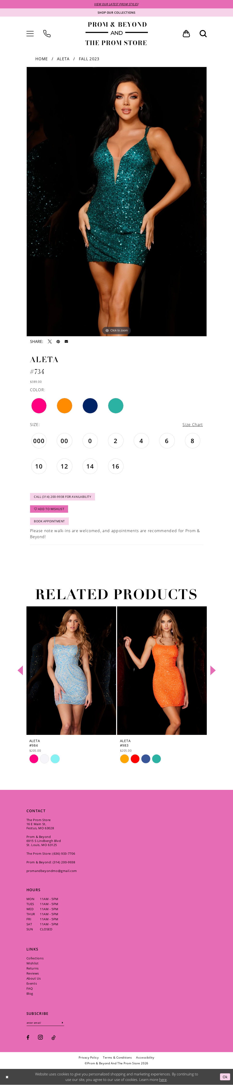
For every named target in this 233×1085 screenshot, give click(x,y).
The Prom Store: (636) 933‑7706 (50, 853)
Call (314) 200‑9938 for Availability (62, 497)
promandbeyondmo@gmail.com (51, 871)
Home (41, 58)
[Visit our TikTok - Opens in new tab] (53, 1037)
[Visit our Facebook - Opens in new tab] (27, 1037)
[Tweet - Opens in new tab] (50, 341)
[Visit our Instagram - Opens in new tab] (40, 1037)
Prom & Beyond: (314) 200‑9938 (50, 862)
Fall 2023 (89, 58)
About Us (33, 978)
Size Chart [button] (193, 424)
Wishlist (32, 963)
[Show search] (203, 33)
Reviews (32, 973)
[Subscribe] (62, 1022)
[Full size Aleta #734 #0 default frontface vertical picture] (117, 201)
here (163, 1079)
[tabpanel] (117, 201)
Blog (29, 993)
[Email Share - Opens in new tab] (66, 341)
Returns (32, 968)
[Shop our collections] (116, 12)
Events (31, 983)
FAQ (29, 988)
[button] (30, 33)
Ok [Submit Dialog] (225, 1076)
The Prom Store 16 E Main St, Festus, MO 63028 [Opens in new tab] (40, 824)
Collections (35, 958)
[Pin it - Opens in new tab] (58, 341)
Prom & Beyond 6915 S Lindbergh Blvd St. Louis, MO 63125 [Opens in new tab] (43, 841)
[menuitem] (30, 33)
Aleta (63, 58)
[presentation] (71, 670)
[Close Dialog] (7, 1077)
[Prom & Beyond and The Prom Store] (116, 33)
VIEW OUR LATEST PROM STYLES (116, 4)
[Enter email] (45, 1022)
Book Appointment (49, 521)
